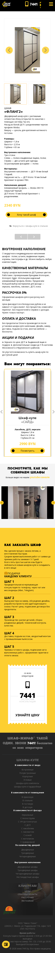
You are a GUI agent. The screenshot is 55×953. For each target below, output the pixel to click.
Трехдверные (27, 853)
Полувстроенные (27, 773)
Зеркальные (27, 815)
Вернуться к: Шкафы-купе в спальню (28, 226)
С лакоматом (27, 831)
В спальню (27, 800)
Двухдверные (27, 849)
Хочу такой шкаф (26, 214)
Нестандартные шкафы (27, 877)
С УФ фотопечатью (27, 821)
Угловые (27, 779)
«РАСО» (21, 237)
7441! (31, 743)
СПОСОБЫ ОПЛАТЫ (27, 894)
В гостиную (27, 803)
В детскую (28, 807)
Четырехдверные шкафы (27, 873)
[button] (45, 50)
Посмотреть (27, 450)
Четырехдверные (27, 856)
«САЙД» (27, 422)
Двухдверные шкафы (27, 867)
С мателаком (27, 838)
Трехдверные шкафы (27, 870)
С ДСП (28, 825)
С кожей (28, 835)
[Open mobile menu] (51, 4)
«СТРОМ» (34, 237)
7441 (27, 695)
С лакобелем (27, 828)
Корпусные (27, 776)
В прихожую (27, 797)
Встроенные (28, 769)
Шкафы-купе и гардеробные (27, 786)
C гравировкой (28, 842)
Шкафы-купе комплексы (27, 783)
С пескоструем (28, 818)
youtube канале (39, 477)
